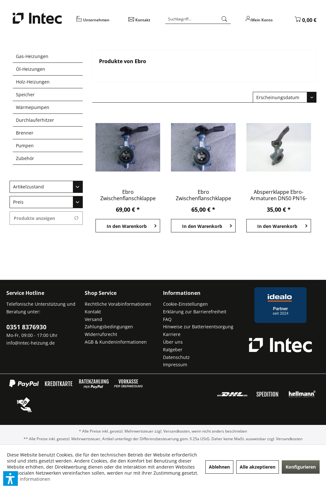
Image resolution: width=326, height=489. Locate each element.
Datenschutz (176, 357)
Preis (18, 202)
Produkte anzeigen (46, 218)
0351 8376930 (26, 327)
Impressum (175, 364)
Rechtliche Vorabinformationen (118, 304)
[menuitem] (98, 22)
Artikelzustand (28, 187)
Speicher (25, 94)
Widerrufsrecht (101, 334)
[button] (10, 478)
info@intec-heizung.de (30, 343)
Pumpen (25, 145)
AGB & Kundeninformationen (116, 342)
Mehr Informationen (28, 479)
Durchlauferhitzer (35, 120)
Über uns (173, 342)
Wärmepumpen (32, 107)
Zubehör (25, 158)
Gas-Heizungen (32, 56)
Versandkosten (176, 431)
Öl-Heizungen (30, 69)
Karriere (172, 334)
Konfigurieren (301, 467)
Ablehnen (219, 467)
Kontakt (93, 312)
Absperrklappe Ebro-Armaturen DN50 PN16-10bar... (278, 195)
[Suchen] (224, 19)
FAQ (167, 319)
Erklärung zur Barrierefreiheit (194, 312)
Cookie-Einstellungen (185, 304)
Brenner (24, 133)
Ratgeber (172, 350)
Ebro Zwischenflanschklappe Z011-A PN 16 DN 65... (128, 195)
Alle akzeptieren (257, 467)
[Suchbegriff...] (198, 19)
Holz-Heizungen (33, 82)
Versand (93, 319)
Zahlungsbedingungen (109, 327)
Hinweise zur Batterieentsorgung (198, 327)
